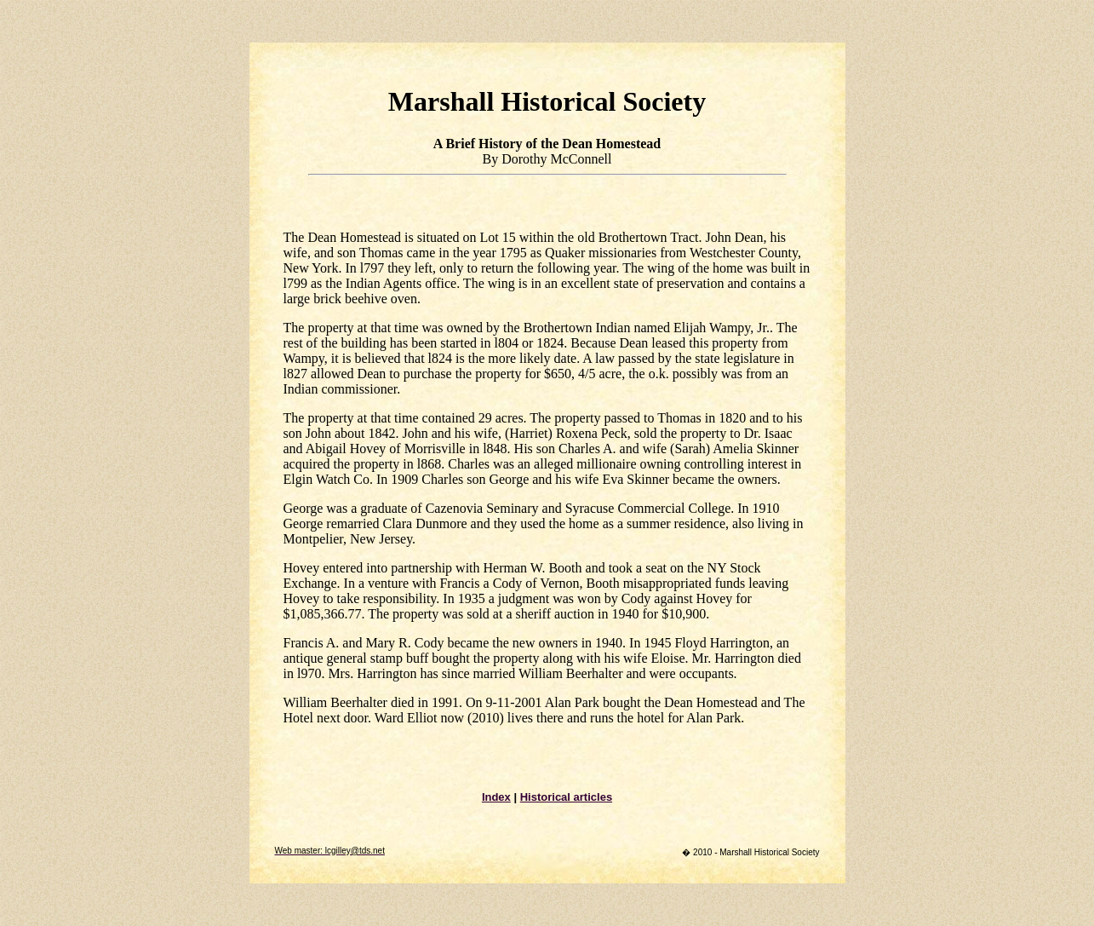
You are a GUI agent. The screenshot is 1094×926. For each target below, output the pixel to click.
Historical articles (566, 797)
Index (496, 797)
